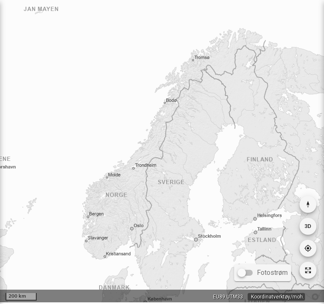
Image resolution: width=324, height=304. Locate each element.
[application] (162, 151)
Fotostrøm (272, 273)
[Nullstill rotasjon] (308, 204)
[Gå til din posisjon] (308, 248)
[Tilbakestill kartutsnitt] (308, 270)
